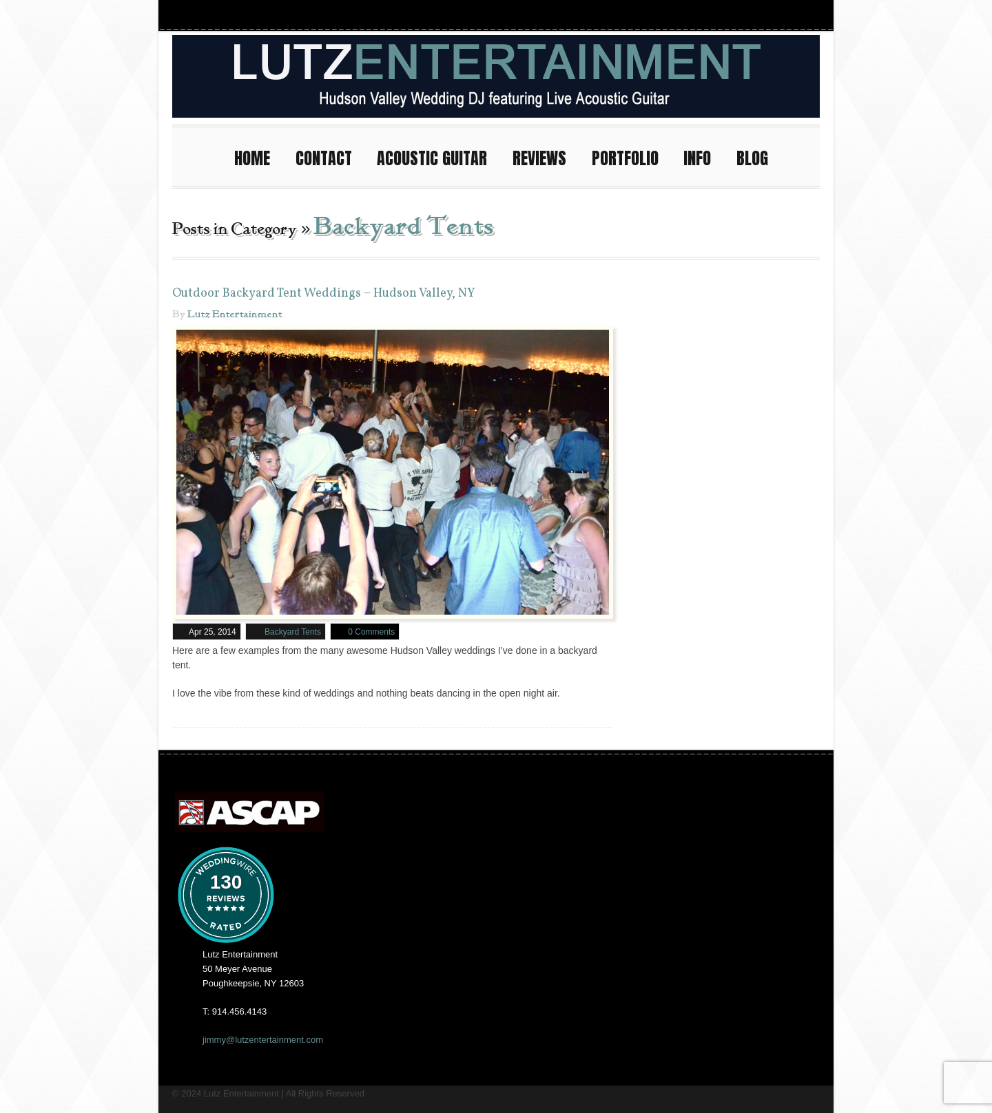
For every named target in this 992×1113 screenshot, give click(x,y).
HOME (258, 155)
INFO (703, 155)
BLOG (752, 157)
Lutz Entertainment (234, 314)
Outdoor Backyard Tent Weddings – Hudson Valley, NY (323, 292)
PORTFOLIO (631, 155)
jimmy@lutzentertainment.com (263, 1039)
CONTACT (330, 155)
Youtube (757, 14)
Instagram (708, 14)
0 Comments (371, 631)
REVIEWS (546, 155)
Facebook (733, 14)
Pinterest (807, 14)
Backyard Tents (293, 631)
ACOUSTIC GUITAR (438, 155)
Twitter (782, 14)
